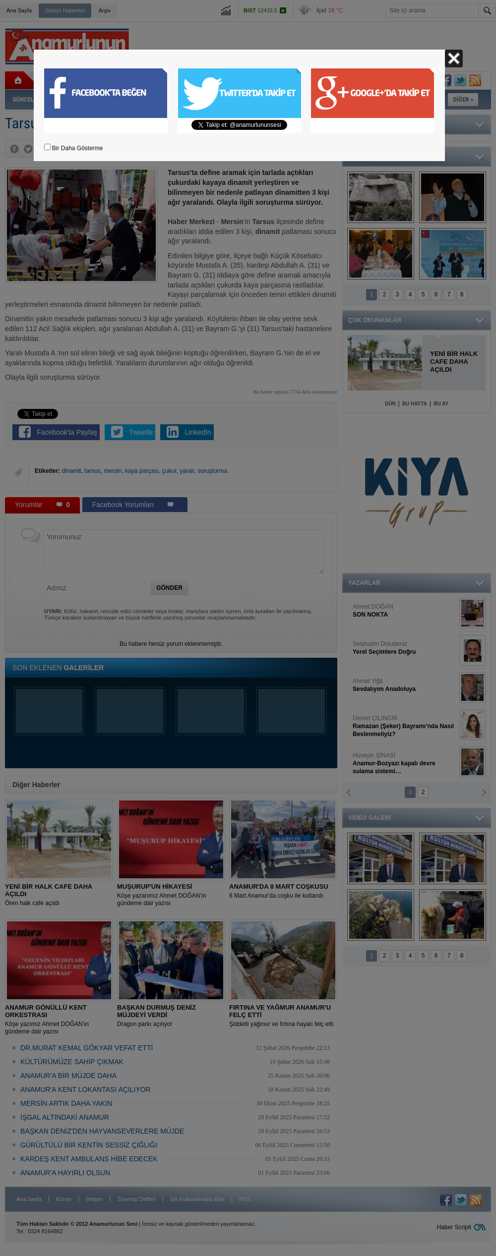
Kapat (454, 58)
